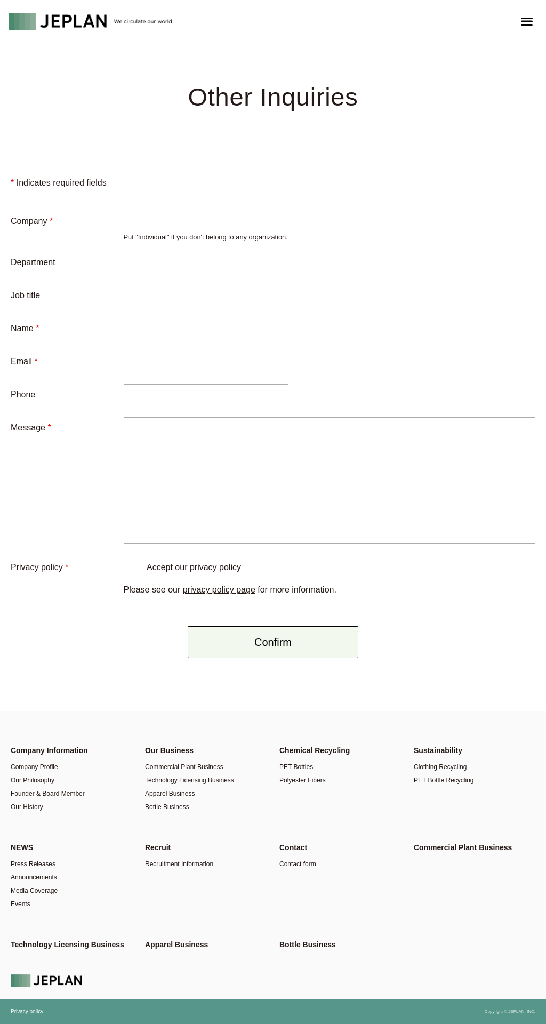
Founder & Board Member (48, 793)
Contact (293, 847)
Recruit (158, 847)
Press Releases (33, 864)
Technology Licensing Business (189, 780)
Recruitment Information (179, 864)
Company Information (49, 750)
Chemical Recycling (314, 750)
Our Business (169, 750)
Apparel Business (170, 793)
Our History (27, 807)
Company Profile (34, 767)
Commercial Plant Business (184, 767)
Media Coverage (34, 890)
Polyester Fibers (302, 780)
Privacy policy (27, 1011)
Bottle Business (167, 807)
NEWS (22, 847)
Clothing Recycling (440, 767)
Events (20, 904)
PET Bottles (296, 767)
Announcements (34, 877)
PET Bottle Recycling (444, 780)
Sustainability (438, 750)
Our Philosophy (32, 780)
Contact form (297, 864)
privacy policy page (219, 589)
